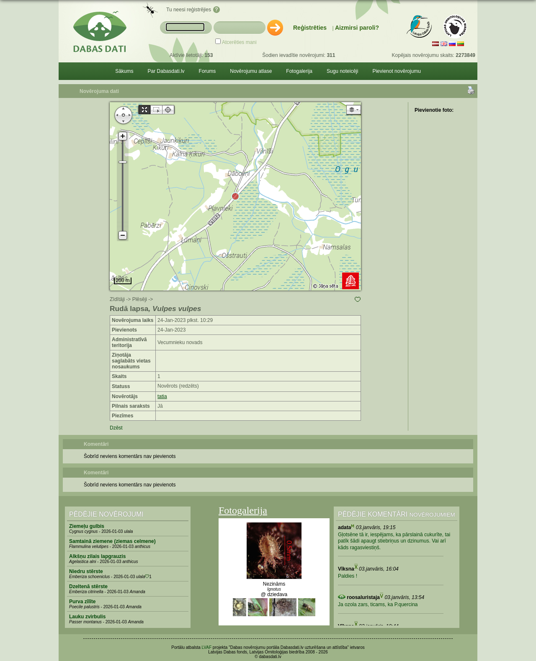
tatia (162, 396)
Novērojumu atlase (251, 71)
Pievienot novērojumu (396, 71)
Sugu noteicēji (342, 71)
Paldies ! (347, 576)
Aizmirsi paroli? (357, 27)
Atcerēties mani (239, 42)
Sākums (124, 71)
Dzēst (116, 428)
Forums (207, 71)
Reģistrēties (310, 27)
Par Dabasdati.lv (166, 71)
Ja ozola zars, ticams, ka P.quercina (378, 604)
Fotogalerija (299, 71)
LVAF (207, 647)
